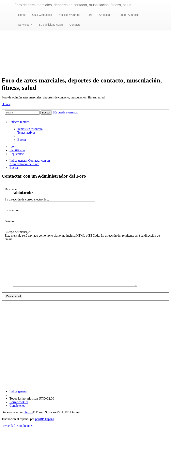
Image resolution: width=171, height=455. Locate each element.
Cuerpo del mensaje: (18, 232)
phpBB (28, 421)
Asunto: (10, 221)
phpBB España (44, 428)
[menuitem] (30, 129)
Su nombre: (12, 210)
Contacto (75, 24)
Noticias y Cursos (69, 14)
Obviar (6, 104)
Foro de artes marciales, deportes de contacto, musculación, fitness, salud (72, 5)
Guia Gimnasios (41, 14)
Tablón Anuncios (128, 14)
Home (21, 14)
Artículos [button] (105, 14)
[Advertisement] (85, 45)
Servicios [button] (24, 24)
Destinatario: (13, 189)
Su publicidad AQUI (50, 24)
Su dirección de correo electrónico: (27, 199)
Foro (89, 14)
